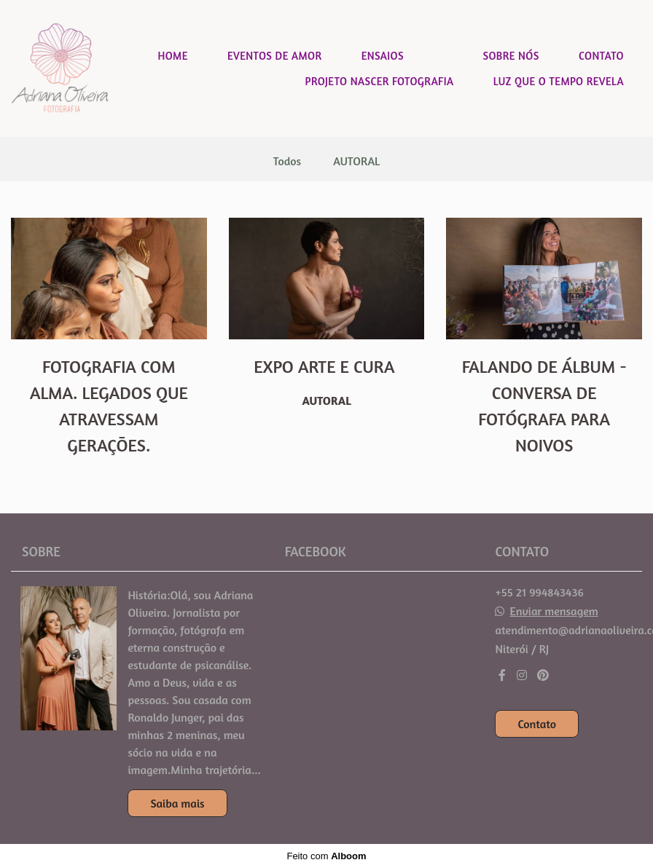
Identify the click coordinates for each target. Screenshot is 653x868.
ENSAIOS (382, 56)
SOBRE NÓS (510, 56)
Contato (536, 724)
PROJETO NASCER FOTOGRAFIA (379, 81)
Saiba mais (177, 803)
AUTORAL (356, 161)
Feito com (326, 856)
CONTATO (601, 56)
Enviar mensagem (554, 611)
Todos (287, 161)
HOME (172, 56)
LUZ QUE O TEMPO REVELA (558, 81)
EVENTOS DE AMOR (274, 56)
